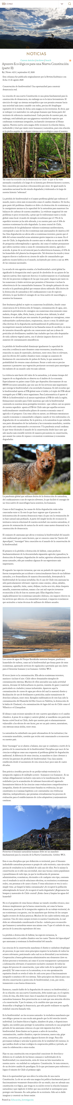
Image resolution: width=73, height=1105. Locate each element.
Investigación (28, 1099)
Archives (40, 60)
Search (48, 60)
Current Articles (27, 60)
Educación (16, 1099)
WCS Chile (7, 4)
